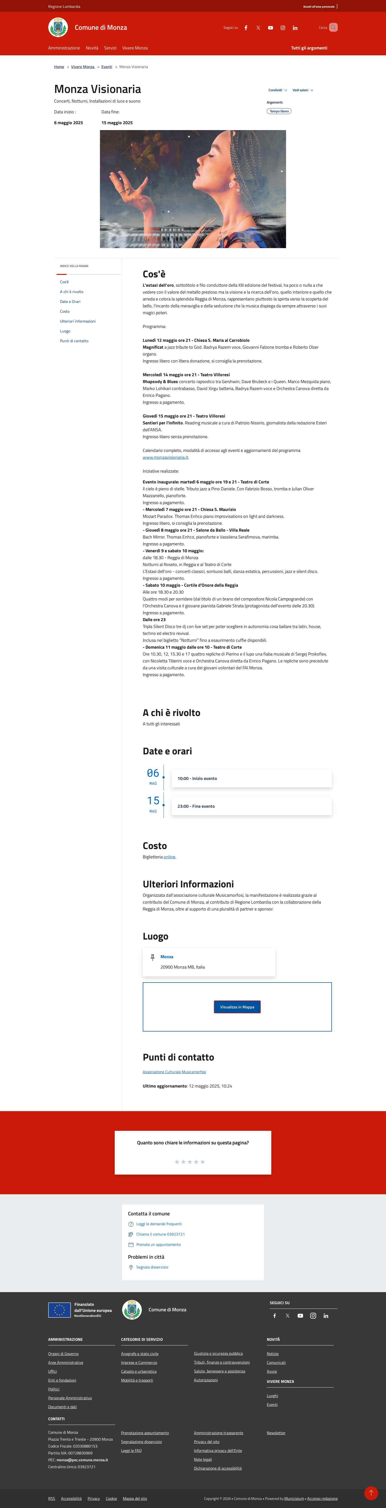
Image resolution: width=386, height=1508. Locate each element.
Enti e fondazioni (62, 1380)
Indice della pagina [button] (74, 266)
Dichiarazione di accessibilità (218, 1468)
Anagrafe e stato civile (140, 1354)
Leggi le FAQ (131, 1450)
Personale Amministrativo (70, 1398)
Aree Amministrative (65, 1362)
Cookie (111, 1498)
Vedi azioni (304, 90)
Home (59, 67)
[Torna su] (371, 1493)
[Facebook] (239, 27)
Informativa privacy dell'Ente (218, 1450)
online (169, 856)
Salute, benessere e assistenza (219, 1371)
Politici (54, 1389)
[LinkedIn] (288, 27)
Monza (167, 956)
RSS (51, 1498)
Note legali (203, 1459)
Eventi (106, 67)
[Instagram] (276, 27)
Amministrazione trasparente (218, 1433)
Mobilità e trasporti (137, 1380)
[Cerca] (332, 27)
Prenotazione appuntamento (145, 1433)
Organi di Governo (63, 1354)
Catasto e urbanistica (139, 1371)
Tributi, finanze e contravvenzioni (222, 1362)
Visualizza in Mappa (237, 1007)
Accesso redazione (322, 1498)
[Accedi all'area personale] (319, 6)
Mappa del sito (135, 1498)
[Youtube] (263, 27)
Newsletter (276, 1433)
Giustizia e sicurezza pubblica (218, 1353)
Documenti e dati (62, 1407)
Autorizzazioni (206, 1380)
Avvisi (272, 1371)
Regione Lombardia (64, 6)
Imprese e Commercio (139, 1362)
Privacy (94, 1498)
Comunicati (276, 1362)
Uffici (52, 1371)
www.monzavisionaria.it (165, 457)
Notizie (273, 1354)
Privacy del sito (206, 1442)
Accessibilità (71, 1498)
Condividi (279, 90)
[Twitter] (251, 27)
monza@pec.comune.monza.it (82, 1460)
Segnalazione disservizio (141, 1442)
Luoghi (272, 1396)
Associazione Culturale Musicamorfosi (174, 1072)
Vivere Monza (83, 67)
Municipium (294, 1498)
